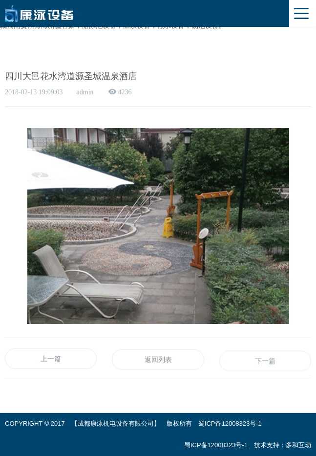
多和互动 (298, 445)
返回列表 (158, 361)
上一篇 (51, 360)
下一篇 (265, 363)
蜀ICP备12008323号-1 (230, 423)
